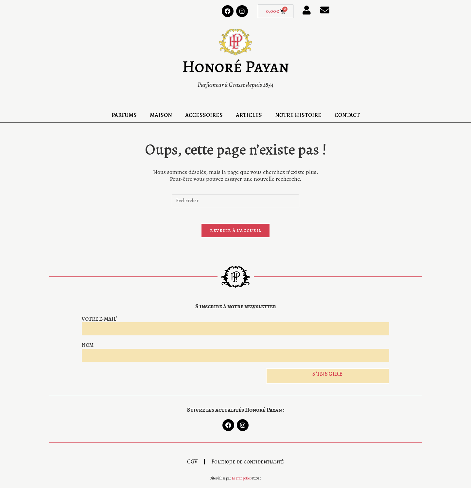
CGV (192, 466)
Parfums (124, 115)
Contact (347, 115)
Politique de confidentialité (247, 466)
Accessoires (204, 115)
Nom (88, 348)
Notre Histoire (298, 115)
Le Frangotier (241, 482)
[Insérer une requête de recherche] (235, 200)
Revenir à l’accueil (235, 234)
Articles (249, 115)
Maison (161, 115)
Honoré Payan (235, 66)
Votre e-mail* (100, 322)
